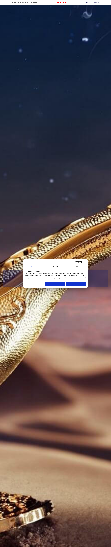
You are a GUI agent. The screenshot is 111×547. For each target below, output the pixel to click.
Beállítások (55, 284)
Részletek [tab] (55, 266)
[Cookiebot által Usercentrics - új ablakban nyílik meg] (76, 262)
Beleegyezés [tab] (34, 266)
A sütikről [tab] (76, 266)
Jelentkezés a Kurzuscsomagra (91, 2)
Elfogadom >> (75, 284)
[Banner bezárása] (85, 262)
